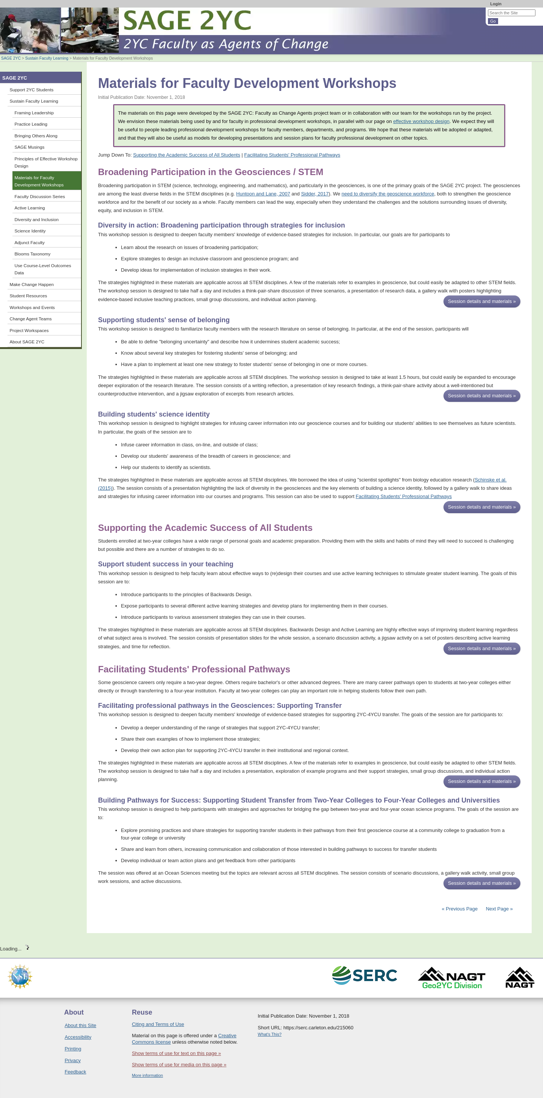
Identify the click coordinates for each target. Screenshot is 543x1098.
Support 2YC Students (32, 89)
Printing (72, 1049)
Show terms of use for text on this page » (176, 1053)
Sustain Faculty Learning (46, 58)
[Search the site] (511, 12)
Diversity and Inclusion (37, 219)
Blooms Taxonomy (33, 253)
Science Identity (30, 230)
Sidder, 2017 (314, 194)
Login (496, 4)
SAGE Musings (29, 147)
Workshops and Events (32, 307)
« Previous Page (459, 909)
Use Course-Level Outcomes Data (43, 269)
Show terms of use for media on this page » (179, 1064)
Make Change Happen (32, 284)
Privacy (72, 1060)
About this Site (80, 1025)
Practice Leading (31, 123)
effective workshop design (421, 121)
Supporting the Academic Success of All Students (186, 155)
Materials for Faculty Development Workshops (39, 181)
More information (147, 1075)
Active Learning (30, 207)
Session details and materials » (482, 301)
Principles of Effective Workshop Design (46, 162)
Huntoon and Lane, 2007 (263, 194)
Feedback (75, 1072)
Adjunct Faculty (30, 242)
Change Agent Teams (31, 318)
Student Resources (28, 295)
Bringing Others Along (36, 135)
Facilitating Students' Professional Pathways (292, 155)
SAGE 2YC (11, 58)
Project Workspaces (29, 330)
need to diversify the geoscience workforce (388, 194)
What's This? (270, 1034)
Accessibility (77, 1037)
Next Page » (499, 909)
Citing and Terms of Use (158, 1024)
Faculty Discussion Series (40, 196)
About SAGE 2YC (27, 341)
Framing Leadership (34, 112)
